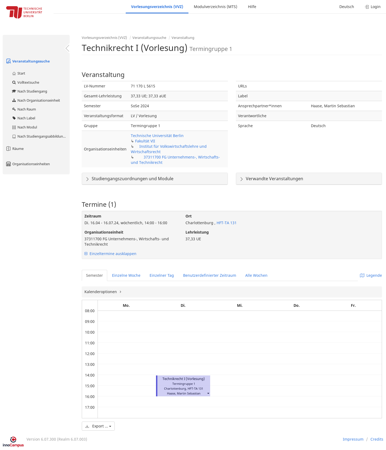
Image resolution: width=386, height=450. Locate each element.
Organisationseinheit (103, 232)
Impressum (353, 439)
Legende (371, 275)
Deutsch (346, 6)
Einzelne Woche (126, 275)
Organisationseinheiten (27, 163)
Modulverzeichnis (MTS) (215, 6)
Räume (14, 148)
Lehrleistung (197, 232)
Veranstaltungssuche (27, 61)
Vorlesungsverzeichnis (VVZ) (157, 6)
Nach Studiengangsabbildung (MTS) (41, 136)
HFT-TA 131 (226, 222)
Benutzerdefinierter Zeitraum (209, 275)
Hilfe (252, 6)
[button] (208, 393)
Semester (94, 275)
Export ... (98, 426)
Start (18, 73)
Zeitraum (92, 216)
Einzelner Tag (162, 275)
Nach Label (23, 118)
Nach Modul (24, 127)
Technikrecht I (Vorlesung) (183, 379)
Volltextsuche (25, 82)
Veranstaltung (183, 37)
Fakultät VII (145, 140)
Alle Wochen (256, 275)
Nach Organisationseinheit (36, 100)
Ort (188, 216)
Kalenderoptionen (101, 291)
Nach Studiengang (29, 91)
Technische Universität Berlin (157, 135)
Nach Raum (24, 109)
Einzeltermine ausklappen (110, 253)
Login (373, 6)
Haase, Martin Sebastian (184, 393)
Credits (376, 439)
